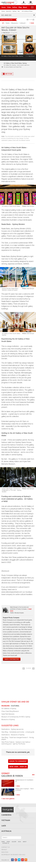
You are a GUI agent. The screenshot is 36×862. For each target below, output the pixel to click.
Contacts (30, 2)
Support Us (5, 843)
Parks (7, 23)
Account (24, 2)
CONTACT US (5, 847)
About (24, 841)
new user (14, 767)
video (17, 786)
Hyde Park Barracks (7, 714)
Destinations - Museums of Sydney (12, 735)
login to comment (18, 761)
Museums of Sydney (8, 720)
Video (8, 841)
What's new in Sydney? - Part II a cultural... (24, 789)
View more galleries (7, 798)
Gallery (14, 841)
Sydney (12, 774)
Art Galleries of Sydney (8, 709)
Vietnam (5, 820)
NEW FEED (4, 852)
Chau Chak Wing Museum (10, 711)
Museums (14, 23)
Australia (6, 831)
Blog (19, 841)
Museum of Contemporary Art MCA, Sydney (15, 717)
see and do (18, 15)
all (3, 23)
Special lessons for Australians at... (24, 780)
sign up (23, 767)
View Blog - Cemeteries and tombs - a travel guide (17, 732)
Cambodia (6, 815)
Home (3, 841)
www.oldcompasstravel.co (11, 592)
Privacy (4, 849)
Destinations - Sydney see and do (12, 729)
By (5, 32)
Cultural (22, 23)
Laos (3, 826)
